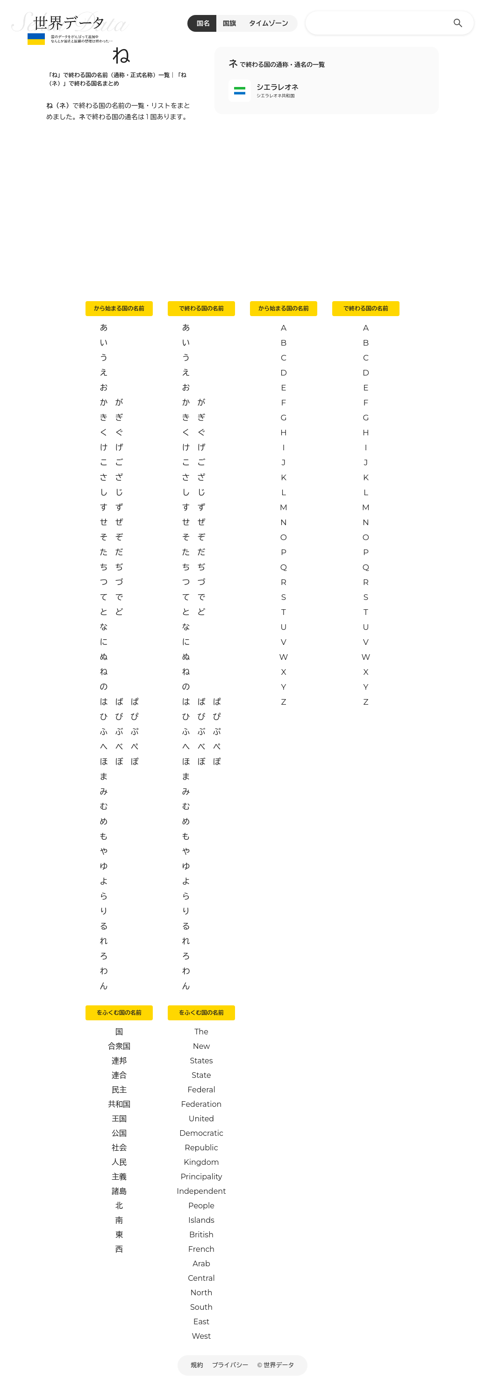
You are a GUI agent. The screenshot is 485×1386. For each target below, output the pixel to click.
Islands (201, 1220)
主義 (119, 1176)
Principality (201, 1176)
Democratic (201, 1133)
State (201, 1075)
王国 (119, 1118)
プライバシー (230, 1365)
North (201, 1292)
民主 (119, 1089)
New (201, 1046)
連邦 (119, 1060)
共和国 (119, 1104)
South (201, 1307)
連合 (119, 1075)
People (201, 1205)
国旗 (229, 23)
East (201, 1321)
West (201, 1336)
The (201, 1031)
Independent (201, 1191)
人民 (119, 1162)
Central (201, 1278)
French (201, 1249)
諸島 (119, 1191)
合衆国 (119, 1046)
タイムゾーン (268, 23)
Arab (201, 1263)
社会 (119, 1147)
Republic (201, 1147)
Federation (201, 1104)
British (201, 1234)
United (201, 1118)
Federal (201, 1089)
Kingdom (201, 1162)
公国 (119, 1133)
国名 (203, 23)
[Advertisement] (242, 205)
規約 (197, 1365)
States (201, 1060)
